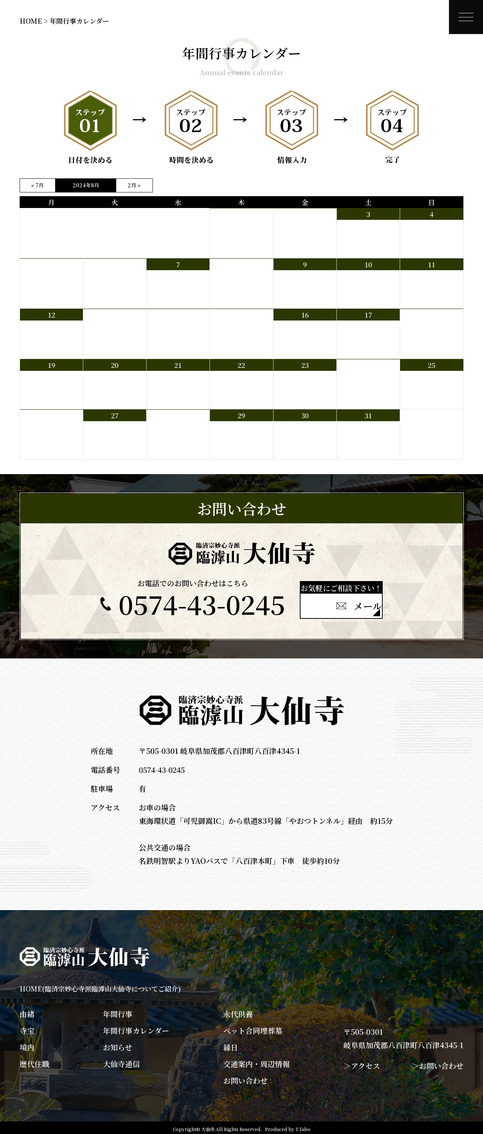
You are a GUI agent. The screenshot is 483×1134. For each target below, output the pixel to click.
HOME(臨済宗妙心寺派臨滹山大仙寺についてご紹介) (100, 985)
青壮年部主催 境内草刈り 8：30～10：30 (302, 230)
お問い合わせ (245, 1077)
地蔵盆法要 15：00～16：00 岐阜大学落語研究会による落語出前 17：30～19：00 (367, 385)
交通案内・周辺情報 (256, 1061)
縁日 (230, 1044)
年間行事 (118, 1011)
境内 (27, 1044)
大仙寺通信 (121, 1061)
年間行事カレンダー (136, 1027)
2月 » (134, 185)
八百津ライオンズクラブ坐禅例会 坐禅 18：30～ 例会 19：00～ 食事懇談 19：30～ (177, 435)
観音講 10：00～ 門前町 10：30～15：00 (431, 331)
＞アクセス (361, 1062)
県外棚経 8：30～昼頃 (234, 277)
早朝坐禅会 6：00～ (232, 328)
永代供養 (238, 1011)
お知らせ (117, 1044)
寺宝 (27, 1027)
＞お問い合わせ (437, 1062)
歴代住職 (34, 1061)
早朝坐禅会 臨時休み (232, 227)
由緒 (27, 1011)
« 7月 (37, 185)
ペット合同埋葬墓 (252, 1027)
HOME (31, 21)
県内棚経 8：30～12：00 (49, 277)
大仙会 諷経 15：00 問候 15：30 (51, 432)
